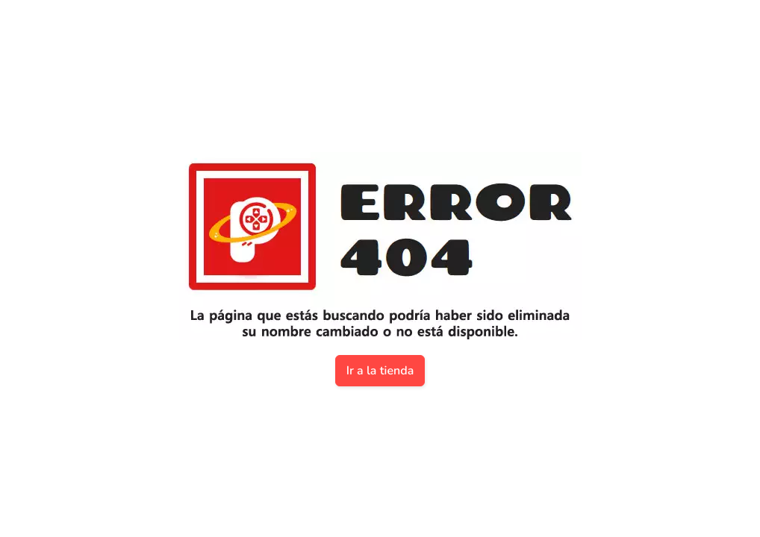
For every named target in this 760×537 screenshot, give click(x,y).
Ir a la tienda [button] (380, 370)
